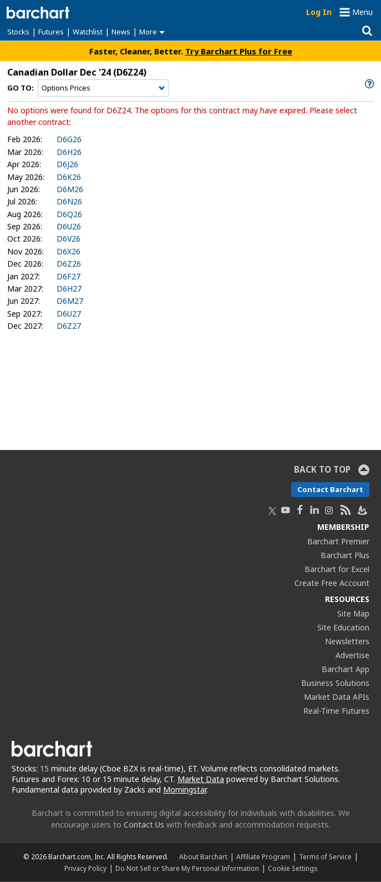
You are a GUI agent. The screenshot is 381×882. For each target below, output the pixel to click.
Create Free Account (331, 583)
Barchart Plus (345, 555)
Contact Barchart (330, 489)
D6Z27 (69, 325)
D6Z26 (69, 263)
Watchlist (88, 32)
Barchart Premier (338, 541)
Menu (362, 12)
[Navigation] (103, 88)
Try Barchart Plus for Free (238, 51)
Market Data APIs (336, 696)
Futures (51, 32)
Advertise (352, 655)
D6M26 (70, 189)
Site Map (353, 613)
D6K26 (69, 177)
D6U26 (69, 226)
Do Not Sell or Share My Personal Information (187, 868)
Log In (319, 12)
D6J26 (67, 164)
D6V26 (68, 238)
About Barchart (203, 856)
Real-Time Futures (336, 710)
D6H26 (69, 152)
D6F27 (68, 276)
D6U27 (69, 313)
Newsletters (347, 641)
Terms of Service (325, 856)
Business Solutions (335, 683)
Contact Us (144, 824)
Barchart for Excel (336, 569)
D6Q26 (69, 214)
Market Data (200, 779)
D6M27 (70, 300)
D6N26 (69, 201)
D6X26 (68, 251)
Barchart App (345, 669)
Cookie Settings (292, 868)
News (120, 32)
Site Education (343, 627)
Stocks (18, 32)
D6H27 (69, 288)
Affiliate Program (263, 856)
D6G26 (69, 139)
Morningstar (184, 789)
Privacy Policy (85, 868)
